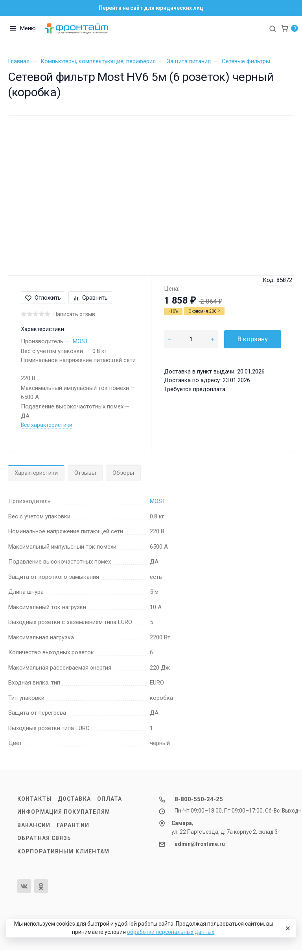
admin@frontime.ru (200, 844)
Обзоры (123, 472)
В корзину (253, 339)
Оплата (109, 799)
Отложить (43, 297)
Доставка (74, 799)
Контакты (34, 799)
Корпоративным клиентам (63, 851)
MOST (80, 341)
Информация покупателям (63, 812)
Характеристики (36, 472)
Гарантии (73, 825)
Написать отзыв (74, 314)
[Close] (286, 928)
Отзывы (85, 472)
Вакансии (33, 825)
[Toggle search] (272, 28)
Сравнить (90, 297)
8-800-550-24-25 (199, 799)
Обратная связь (44, 838)
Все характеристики (46, 425)
